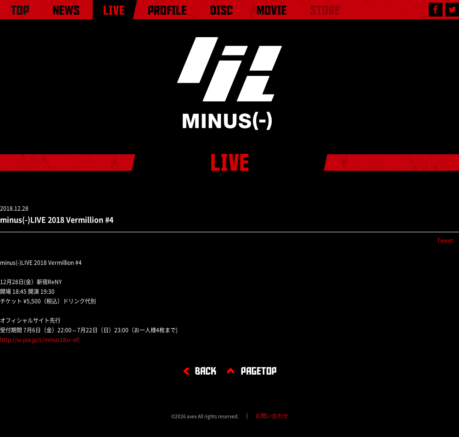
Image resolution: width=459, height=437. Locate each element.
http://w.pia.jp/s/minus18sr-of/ (40, 339)
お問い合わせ (271, 416)
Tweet (445, 240)
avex (192, 416)
